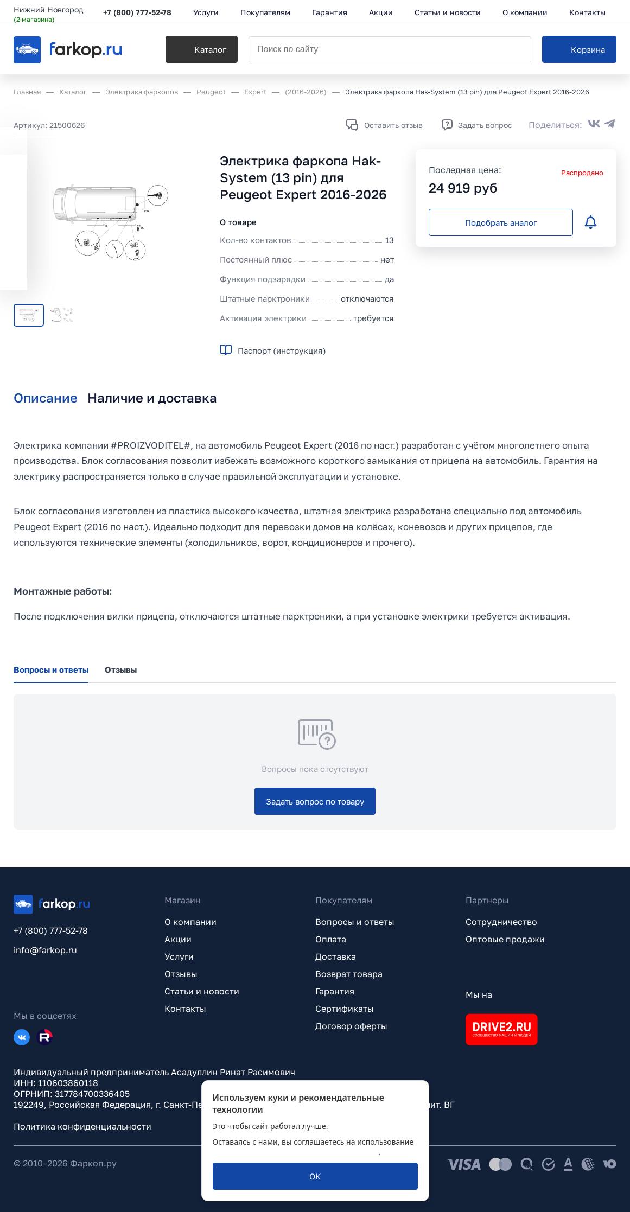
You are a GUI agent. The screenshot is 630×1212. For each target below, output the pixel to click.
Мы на (479, 994)
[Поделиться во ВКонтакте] (594, 124)
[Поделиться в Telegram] (609, 124)
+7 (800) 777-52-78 (137, 12)
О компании (190, 921)
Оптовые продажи (505, 939)
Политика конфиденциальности (82, 1126)
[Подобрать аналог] (501, 222)
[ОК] (315, 1176)
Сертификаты (344, 1008)
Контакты (185, 1008)
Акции (178, 939)
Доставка (335, 956)
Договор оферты (351, 1025)
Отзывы (181, 973)
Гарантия (334, 991)
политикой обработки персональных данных (296, 1152)
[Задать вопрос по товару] (315, 801)
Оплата (330, 939)
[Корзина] (579, 49)
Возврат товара (349, 973)
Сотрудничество (501, 921)
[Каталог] (202, 49)
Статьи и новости (201, 991)
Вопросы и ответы (354, 921)
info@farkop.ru (45, 950)
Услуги (179, 956)
